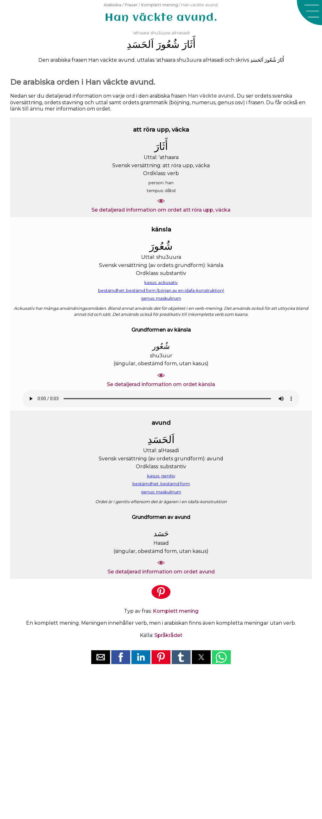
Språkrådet (168, 635)
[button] (309, 12)
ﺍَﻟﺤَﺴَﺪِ (140, 44)
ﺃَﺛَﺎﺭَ (189, 44)
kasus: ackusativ (161, 282)
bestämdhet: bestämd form (161, 483)
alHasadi (180, 32)
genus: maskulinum (161, 298)
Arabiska (112, 5)
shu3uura (160, 32)
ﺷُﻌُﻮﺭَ (168, 44)
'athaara (140, 32)
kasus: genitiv (161, 475)
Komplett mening (159, 5)
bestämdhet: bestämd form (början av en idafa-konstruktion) (161, 290)
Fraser (131, 5)
